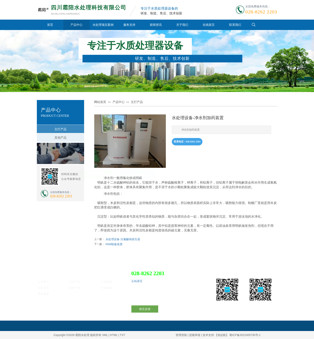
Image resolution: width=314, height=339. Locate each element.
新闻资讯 (156, 24)
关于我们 (182, 24)
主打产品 (137, 102)
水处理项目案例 (103, 24)
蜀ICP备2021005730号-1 (245, 335)
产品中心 (76, 24)
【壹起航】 (222, 335)
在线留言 (209, 24)
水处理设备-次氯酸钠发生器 (123, 239)
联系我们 (235, 24)
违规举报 (194, 335)
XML (105, 335)
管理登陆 (181, 335)
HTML (114, 335)
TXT (122, 335)
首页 (50, 24)
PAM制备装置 (114, 244)
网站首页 (100, 102)
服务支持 (129, 24)
